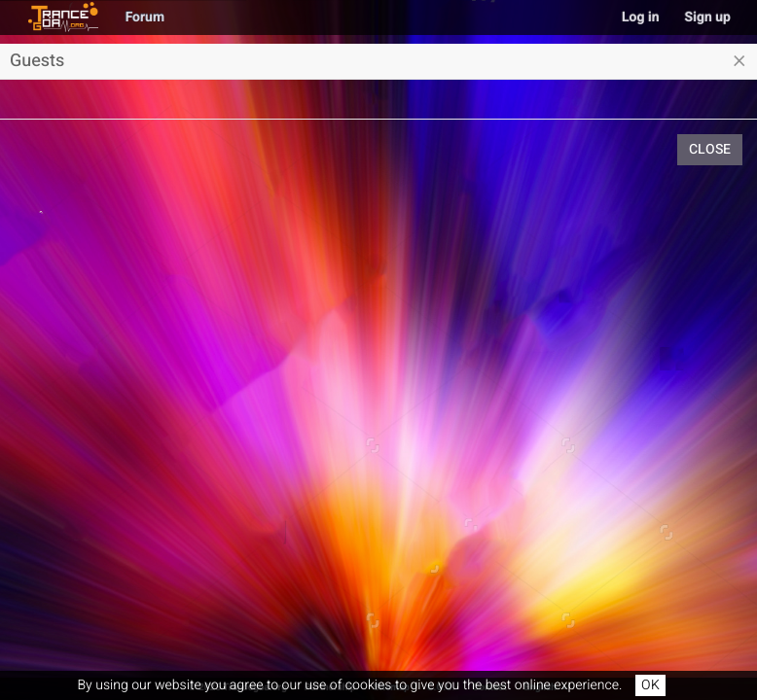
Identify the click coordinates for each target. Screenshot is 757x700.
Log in (641, 17)
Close (710, 149)
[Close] (739, 61)
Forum (145, 17)
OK (650, 685)
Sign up (708, 17)
